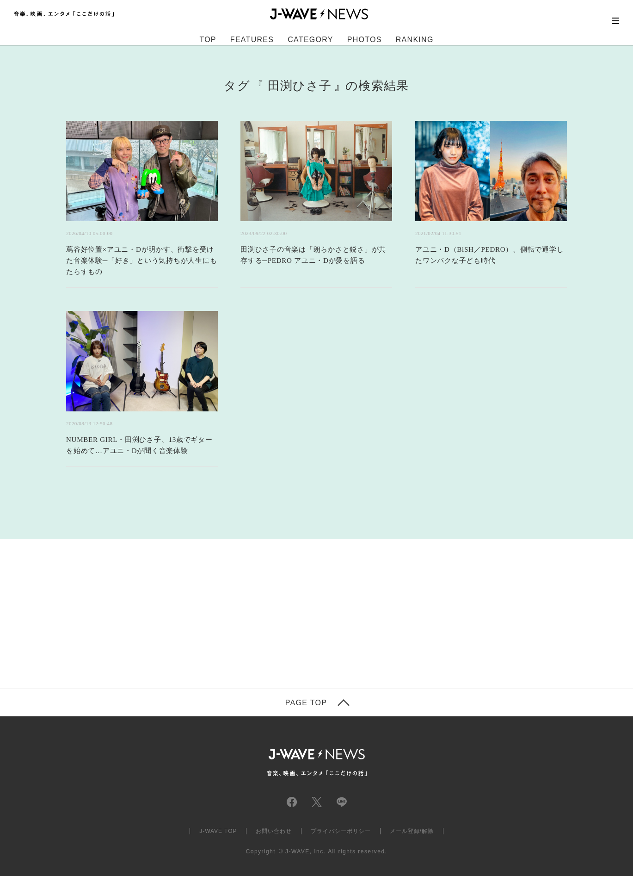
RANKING (415, 39)
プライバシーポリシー (341, 831)
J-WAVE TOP (218, 831)
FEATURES (252, 39)
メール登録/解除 (412, 831)
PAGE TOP (306, 703)
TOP (207, 39)
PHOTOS (364, 39)
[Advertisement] (224, 589)
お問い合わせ (274, 831)
